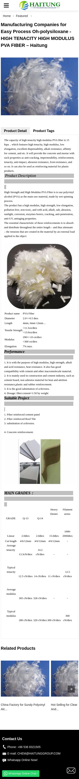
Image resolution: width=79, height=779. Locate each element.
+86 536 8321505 (28, 747)
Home (7, 16)
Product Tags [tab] (43, 131)
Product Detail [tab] (15, 131)
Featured (22, 16)
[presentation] (71, 689)
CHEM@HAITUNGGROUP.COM (38, 753)
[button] (6, 5)
